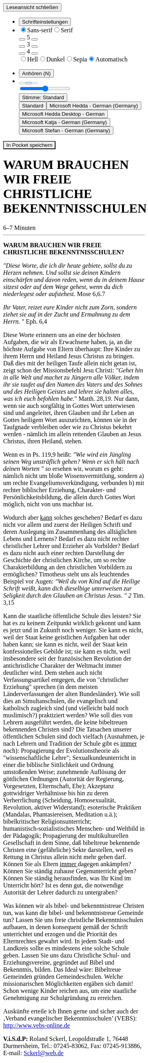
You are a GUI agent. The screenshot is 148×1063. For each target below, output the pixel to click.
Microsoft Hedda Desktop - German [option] (63, 114)
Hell (32, 59)
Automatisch (111, 59)
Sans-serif (39, 30)
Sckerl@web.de (43, 1053)
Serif (67, 30)
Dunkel (55, 59)
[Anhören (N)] (36, 73)
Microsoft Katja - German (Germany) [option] (64, 122)
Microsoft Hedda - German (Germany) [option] (94, 106)
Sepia (80, 59)
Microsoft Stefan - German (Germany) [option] (66, 130)
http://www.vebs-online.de (36, 1025)
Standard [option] (32, 106)
